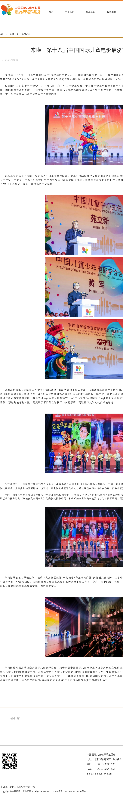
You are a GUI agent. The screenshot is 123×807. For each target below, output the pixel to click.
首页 (54, 12)
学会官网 (95, 12)
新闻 (12, 34)
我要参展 (116, 12)
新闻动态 (26, 34)
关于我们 (74, 12)
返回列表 (15, 718)
